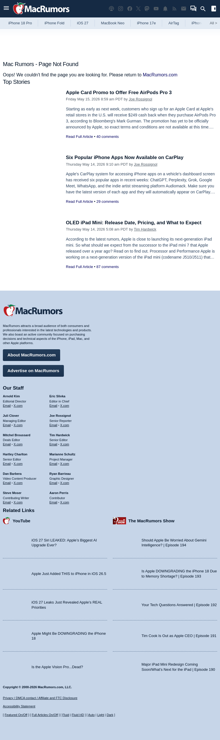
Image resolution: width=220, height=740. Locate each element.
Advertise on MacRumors (33, 370)
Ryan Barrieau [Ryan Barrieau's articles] (60, 473)
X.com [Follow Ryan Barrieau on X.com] (64, 483)
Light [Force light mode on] (100, 715)
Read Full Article (79, 136)
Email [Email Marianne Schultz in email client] (54, 463)
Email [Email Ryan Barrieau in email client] (54, 483)
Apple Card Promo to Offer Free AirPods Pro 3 (119, 92)
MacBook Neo (113, 23)
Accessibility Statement (19, 706)
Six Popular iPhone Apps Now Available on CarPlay (125, 157)
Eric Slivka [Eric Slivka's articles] (58, 396)
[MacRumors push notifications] (165, 9)
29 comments (107, 201)
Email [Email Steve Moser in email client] (7, 502)
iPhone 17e (146, 23)
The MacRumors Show (151, 520)
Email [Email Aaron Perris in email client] (54, 502)
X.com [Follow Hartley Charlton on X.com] (18, 463)
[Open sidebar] (213, 9)
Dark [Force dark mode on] (110, 715)
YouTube (21, 520)
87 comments (107, 267)
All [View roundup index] (213, 23)
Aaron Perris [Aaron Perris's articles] (59, 493)
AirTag (173, 23)
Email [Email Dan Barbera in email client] (7, 483)
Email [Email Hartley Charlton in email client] (7, 463)
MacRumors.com (160, 74)
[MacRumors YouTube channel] (156, 9)
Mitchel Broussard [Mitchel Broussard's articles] (16, 435)
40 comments (107, 136)
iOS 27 (83, 23)
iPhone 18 (200, 23)
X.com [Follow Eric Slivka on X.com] (64, 405)
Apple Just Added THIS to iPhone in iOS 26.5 (69, 574)
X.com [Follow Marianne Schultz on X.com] (64, 463)
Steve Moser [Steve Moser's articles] (12, 493)
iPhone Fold (54, 23)
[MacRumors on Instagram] (120, 9)
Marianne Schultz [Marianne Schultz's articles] (62, 454)
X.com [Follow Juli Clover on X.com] (18, 424)
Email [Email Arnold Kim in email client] (7, 405)
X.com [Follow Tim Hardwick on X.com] (64, 444)
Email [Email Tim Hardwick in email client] (54, 444)
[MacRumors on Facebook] (130, 9)
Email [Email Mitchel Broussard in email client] (7, 444)
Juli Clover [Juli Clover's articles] (11, 415)
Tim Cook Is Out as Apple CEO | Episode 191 (179, 636)
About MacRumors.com (31, 354)
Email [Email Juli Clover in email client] (7, 424)
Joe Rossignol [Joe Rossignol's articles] (60, 415)
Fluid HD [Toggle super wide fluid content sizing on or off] (78, 715)
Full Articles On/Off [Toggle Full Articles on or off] (45, 715)
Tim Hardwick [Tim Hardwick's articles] (60, 435)
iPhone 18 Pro (20, 23)
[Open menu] (6, 8)
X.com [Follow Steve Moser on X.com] (18, 502)
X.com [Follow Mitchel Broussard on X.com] (18, 444)
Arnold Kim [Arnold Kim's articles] (11, 396)
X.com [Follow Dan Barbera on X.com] (18, 483)
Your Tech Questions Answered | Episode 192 (179, 604)
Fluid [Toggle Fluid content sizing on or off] (65, 715)
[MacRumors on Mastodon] (147, 9)
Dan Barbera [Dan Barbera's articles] (12, 473)
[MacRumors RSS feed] (174, 9)
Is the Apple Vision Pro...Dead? (57, 666)
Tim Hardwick (145, 229)
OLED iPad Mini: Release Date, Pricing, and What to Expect (134, 222)
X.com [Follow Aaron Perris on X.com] (64, 502)
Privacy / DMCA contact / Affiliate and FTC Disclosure (40, 698)
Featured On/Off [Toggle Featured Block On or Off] (16, 715)
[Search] (205, 9)
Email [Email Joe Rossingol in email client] (54, 424)
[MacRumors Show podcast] (111, 9)
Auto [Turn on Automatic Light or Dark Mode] (91, 715)
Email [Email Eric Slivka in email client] (54, 405)
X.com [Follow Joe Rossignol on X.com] (64, 424)
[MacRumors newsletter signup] (183, 9)
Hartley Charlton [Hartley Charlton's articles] (15, 454)
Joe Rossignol (140, 99)
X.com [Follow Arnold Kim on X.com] (18, 405)
